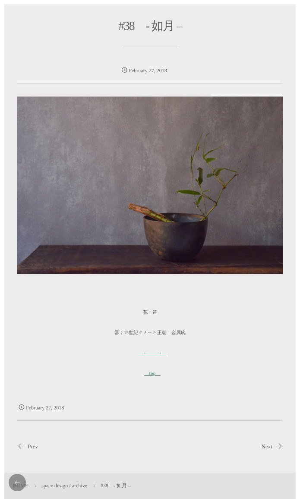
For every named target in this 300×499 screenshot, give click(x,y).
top (152, 373)
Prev (27, 447)
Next (272, 447)
